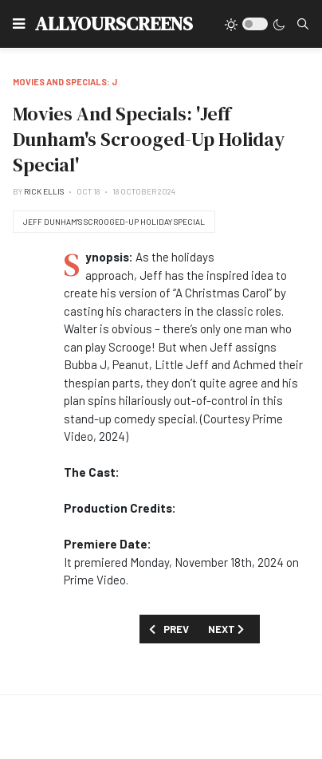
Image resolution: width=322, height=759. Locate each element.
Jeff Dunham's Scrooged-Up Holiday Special (114, 221)
